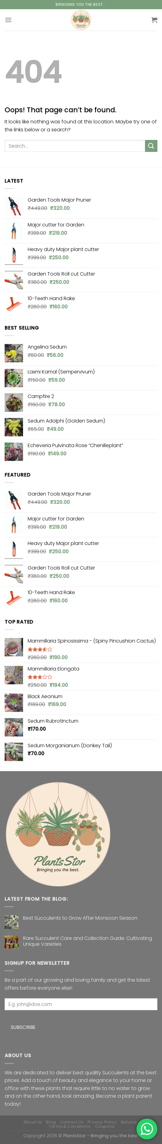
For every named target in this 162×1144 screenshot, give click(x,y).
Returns (129, 1122)
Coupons (105, 1126)
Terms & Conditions (70, 1126)
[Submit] (151, 146)
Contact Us (71, 1122)
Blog (51, 1122)
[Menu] (8, 19)
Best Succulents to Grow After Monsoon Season (80, 918)
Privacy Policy (102, 1122)
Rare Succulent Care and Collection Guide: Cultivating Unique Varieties (87, 941)
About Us (32, 1122)
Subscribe (23, 1027)
